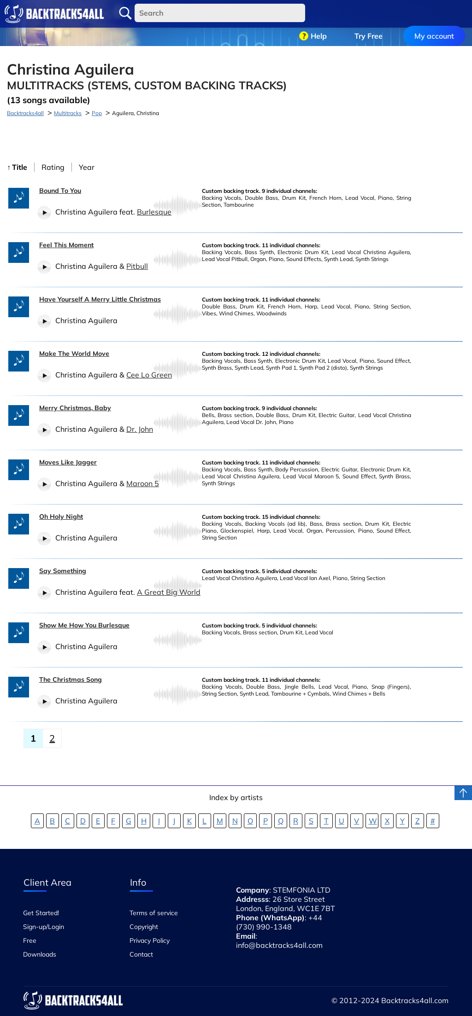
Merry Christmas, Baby (75, 408)
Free (29, 940)
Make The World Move (74, 353)
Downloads (39, 954)
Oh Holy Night (61, 516)
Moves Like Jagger (68, 462)
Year (86, 167)
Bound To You (60, 190)
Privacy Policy (150, 940)
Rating (53, 167)
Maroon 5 (142, 483)
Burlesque (154, 211)
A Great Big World (169, 592)
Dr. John (139, 429)
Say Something (62, 571)
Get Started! (41, 913)
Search (125, 13)
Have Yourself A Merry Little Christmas (100, 299)
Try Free (368, 13)
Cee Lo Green (149, 374)
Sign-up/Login (43, 927)
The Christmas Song (70, 679)
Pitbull (137, 266)
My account (434, 13)
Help (319, 13)
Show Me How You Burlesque (84, 625)
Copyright (144, 927)
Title (19, 167)
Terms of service (154, 913)
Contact (141, 954)
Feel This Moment (66, 245)
